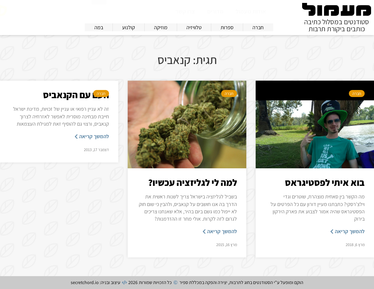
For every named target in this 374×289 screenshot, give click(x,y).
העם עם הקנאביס (76, 95)
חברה (356, 93)
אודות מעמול (251, 11)
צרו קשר (185, 11)
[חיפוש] (99, 11)
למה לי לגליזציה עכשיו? (192, 182)
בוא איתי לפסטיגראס (325, 182)
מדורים (215, 11)
